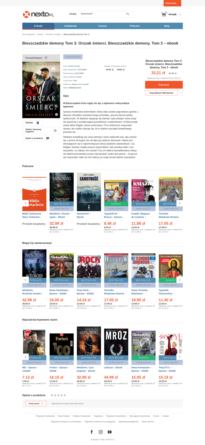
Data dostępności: (70, 70)
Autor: (65, 66)
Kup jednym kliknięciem (161, 93)
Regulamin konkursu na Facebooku (66, 422)
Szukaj (72, 14)
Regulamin (98, 416)
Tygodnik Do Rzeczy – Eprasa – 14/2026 (114, 217)
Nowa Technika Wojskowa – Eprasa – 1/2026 (139, 293)
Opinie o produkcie (34, 138)
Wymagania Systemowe (139, 416)
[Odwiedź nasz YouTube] (109, 432)
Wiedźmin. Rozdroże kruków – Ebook (32, 293)
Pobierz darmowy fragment (33, 130)
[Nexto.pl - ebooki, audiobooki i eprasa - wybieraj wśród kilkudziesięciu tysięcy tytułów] (38, 14)
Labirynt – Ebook (113, 367)
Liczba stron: (68, 81)
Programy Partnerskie (45, 416)
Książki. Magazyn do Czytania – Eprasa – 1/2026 (140, 217)
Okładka (29, 123)
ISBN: (65, 88)
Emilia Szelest (74, 66)
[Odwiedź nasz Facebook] (91, 432)
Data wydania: (69, 73)
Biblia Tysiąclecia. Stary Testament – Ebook (32, 217)
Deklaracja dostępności (129, 422)
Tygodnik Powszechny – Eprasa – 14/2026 (168, 293)
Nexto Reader (64, 416)
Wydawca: (67, 84)
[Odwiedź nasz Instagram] (100, 432)
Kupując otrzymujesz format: (115, 66)
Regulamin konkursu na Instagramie (100, 422)
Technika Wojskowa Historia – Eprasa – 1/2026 (114, 293)
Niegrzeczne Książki (80, 84)
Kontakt (165, 416)
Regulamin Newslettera (116, 416)
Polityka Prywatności (82, 416)
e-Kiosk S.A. (110, 439)
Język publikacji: (70, 77)
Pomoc (156, 416)
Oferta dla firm (148, 422)
